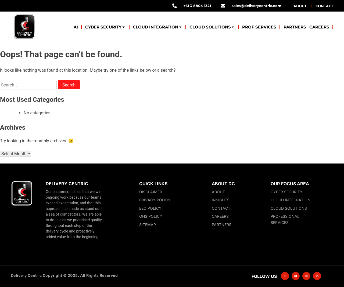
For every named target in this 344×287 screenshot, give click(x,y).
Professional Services (285, 219)
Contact (324, 6)
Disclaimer (150, 192)
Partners (295, 27)
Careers (319, 27)
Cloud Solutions (212, 27)
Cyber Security (105, 27)
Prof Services (259, 27)
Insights (221, 200)
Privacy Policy (155, 200)
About (300, 6)
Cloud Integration (157, 27)
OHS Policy (150, 216)
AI (76, 27)
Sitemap (147, 224)
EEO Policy (150, 208)
